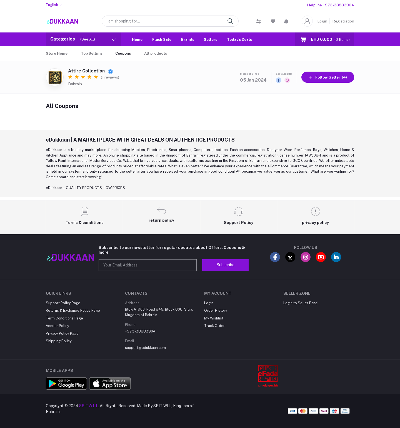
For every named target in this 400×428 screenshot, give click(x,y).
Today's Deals (239, 39)
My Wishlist (213, 318)
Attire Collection (90, 71)
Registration (343, 21)
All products (155, 53)
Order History (215, 310)
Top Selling (91, 53)
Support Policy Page (63, 303)
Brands (187, 39)
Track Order (214, 326)
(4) (328, 77)
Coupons (123, 53)
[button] (286, 21)
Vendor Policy (57, 326)
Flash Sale (161, 39)
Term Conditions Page (64, 318)
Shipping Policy (59, 341)
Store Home (57, 53)
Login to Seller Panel (301, 303)
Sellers (210, 39)
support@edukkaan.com (145, 348)
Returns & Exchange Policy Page (73, 310)
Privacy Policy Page (62, 333)
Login (322, 21)
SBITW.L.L (88, 406)
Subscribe (225, 265)
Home (137, 39)
